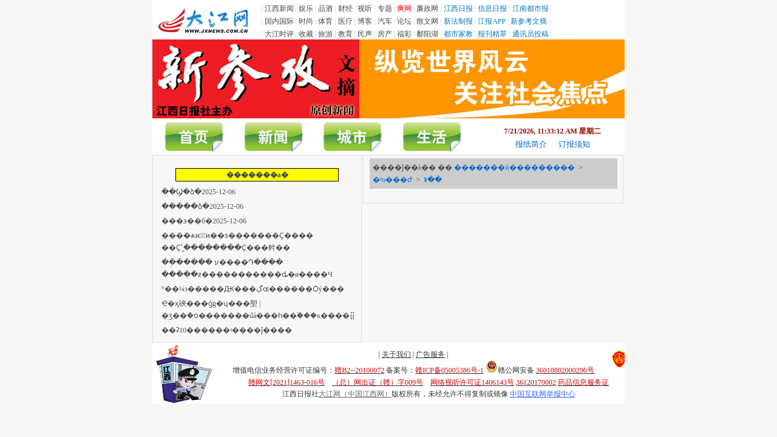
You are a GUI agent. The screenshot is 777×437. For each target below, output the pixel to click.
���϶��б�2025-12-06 (203, 221)
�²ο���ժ (393, 179)
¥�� (433, 179)
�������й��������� (514, 167)
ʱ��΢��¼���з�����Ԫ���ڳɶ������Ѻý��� (252, 289)
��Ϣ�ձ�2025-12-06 (198, 192)
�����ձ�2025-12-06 (202, 206)
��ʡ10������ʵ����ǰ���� (226, 330)
